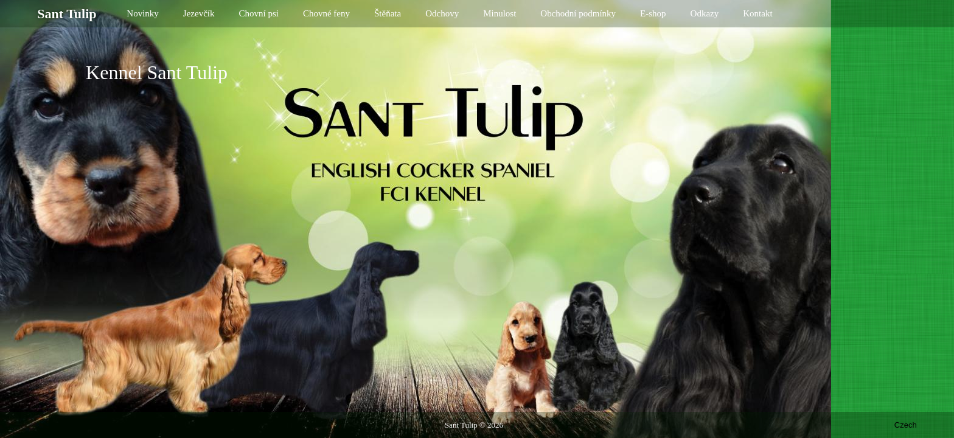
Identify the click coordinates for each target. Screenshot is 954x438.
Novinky (143, 13)
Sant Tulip (461, 424)
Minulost (499, 13)
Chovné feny (326, 13)
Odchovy (442, 13)
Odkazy (705, 13)
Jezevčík (199, 13)
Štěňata (387, 13)
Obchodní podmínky (578, 13)
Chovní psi (259, 13)
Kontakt (757, 13)
